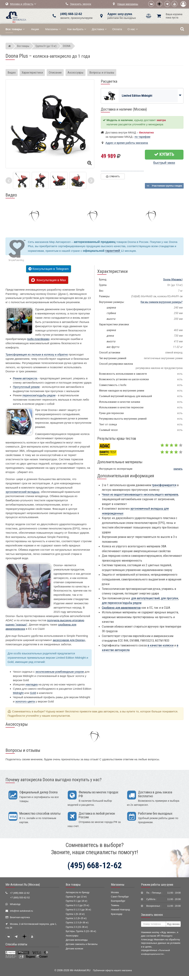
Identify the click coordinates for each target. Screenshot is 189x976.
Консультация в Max (48, 280)
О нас (133, 29)
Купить (164, 154)
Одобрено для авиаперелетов (121, 607)
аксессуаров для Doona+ (69, 640)
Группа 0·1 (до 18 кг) (76, 901)
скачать (178, 468)
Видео (12, 72)
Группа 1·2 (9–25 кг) (76, 918)
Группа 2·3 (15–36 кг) (77, 927)
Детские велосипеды (77, 940)
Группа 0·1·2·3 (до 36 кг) (78, 909)
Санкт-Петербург (120, 896)
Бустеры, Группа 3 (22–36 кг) (81, 931)
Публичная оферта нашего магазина (112, 970)
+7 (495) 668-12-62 (20, 893)
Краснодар (116, 914)
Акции (35, 29)
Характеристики (32, 72)
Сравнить (113, 176)
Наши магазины (127, 4)
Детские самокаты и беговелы (81, 944)
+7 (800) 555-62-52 (20, 897)
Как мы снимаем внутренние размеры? (162, 302)
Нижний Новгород (120, 909)
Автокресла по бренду (77, 892)
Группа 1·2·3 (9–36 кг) (77, 922)
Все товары (73, 884)
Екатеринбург (118, 901)
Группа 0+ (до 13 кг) (76, 896)
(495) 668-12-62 (71, 14)
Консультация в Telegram (48, 269)
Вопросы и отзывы (101, 72)
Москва (115, 892)
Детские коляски (74, 948)
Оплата (117, 29)
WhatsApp (15, 904)
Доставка (99, 29)
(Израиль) (173, 279)
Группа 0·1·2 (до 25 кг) (77, 905)
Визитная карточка (20, 917)
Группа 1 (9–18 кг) (75, 914)
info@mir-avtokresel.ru (21, 911)
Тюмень (115, 905)
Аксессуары (75, 72)
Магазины (53, 29)
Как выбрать (76, 29)
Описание (55, 72)
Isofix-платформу (38, 338)
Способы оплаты (16, 944)
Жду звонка (173, 924)
